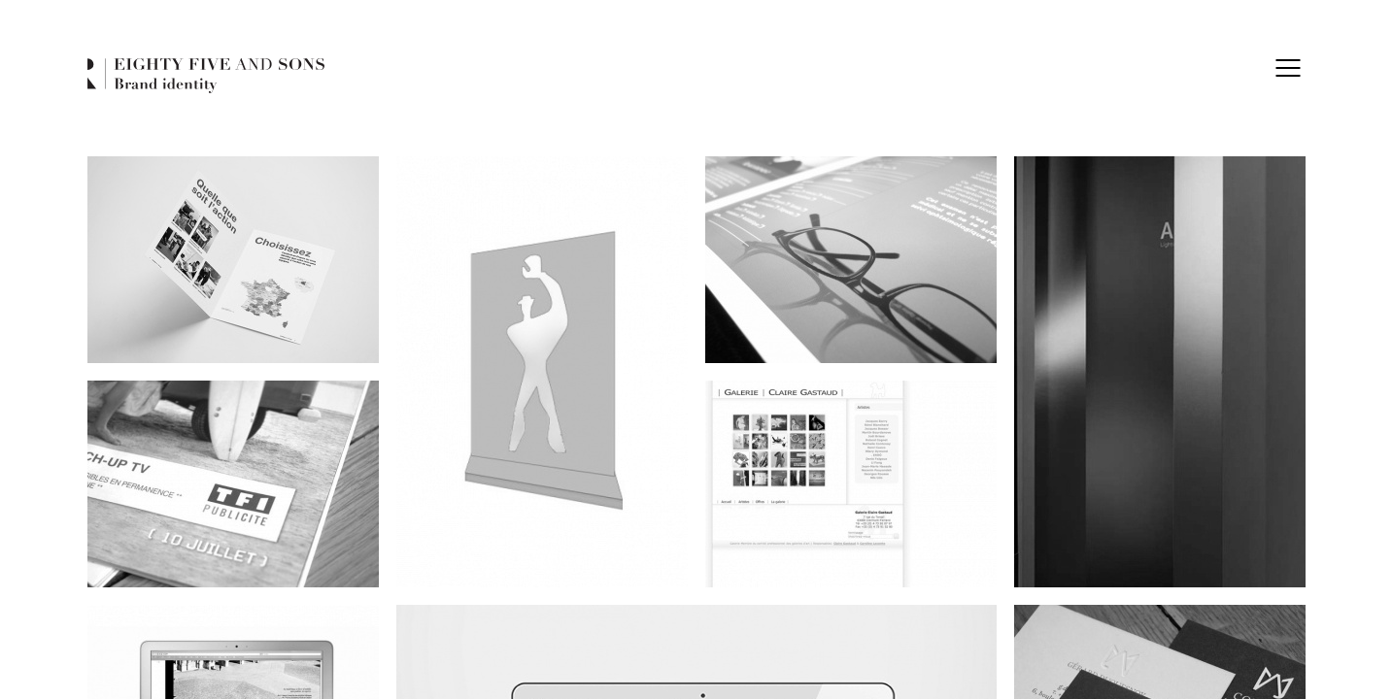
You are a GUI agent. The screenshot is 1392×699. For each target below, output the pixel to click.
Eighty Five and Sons (205, 76)
